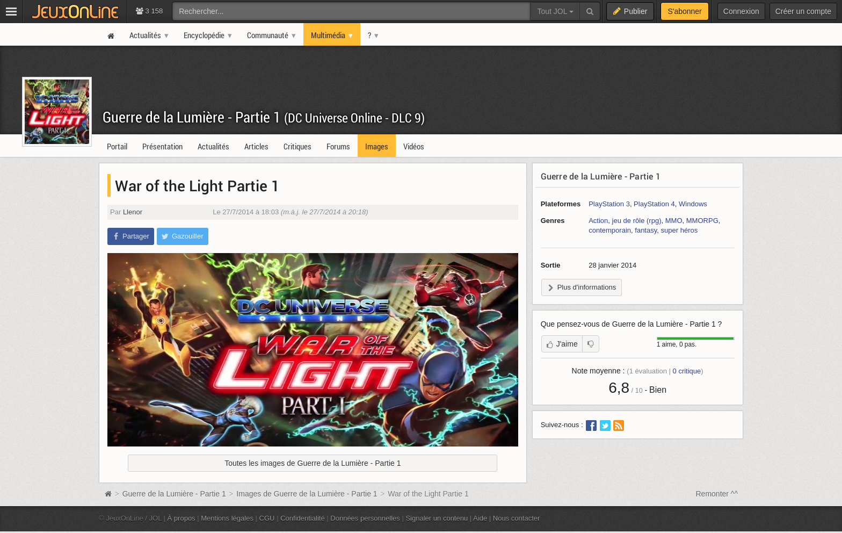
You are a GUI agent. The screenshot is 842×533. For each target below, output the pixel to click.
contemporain (610, 230)
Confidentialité (302, 518)
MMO (674, 221)
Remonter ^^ (717, 493)
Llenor (132, 212)
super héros (679, 230)
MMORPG (702, 221)
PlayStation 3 (609, 204)
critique (687, 371)
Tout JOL (555, 11)
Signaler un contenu (436, 518)
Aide (480, 518)
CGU (267, 518)
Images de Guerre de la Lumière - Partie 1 (306, 493)
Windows (693, 204)
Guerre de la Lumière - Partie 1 (264, 117)
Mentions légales (227, 518)
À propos (181, 518)
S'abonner (684, 11)
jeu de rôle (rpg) (637, 221)
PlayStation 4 (654, 204)
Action (598, 221)
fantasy (646, 230)
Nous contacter (516, 518)
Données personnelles (365, 518)
